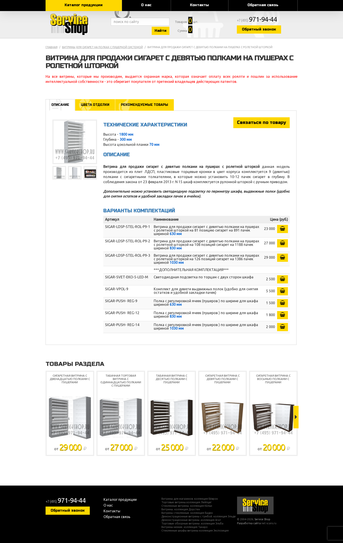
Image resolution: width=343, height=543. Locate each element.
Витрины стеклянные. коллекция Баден (187, 513)
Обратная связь (262, 5)
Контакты (199, 5)
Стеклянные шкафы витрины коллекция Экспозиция (195, 530)
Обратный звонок (259, 29)
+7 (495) (257, 20)
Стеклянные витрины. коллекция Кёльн (186, 506)
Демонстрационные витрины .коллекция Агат (191, 520)
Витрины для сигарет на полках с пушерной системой (102, 47)
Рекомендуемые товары (144, 105)
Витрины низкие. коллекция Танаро (184, 527)
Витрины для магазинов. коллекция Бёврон (189, 498)
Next (296, 417)
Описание (60, 105)
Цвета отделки (95, 105)
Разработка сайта (249, 523)
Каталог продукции (84, 5)
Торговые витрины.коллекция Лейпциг (186, 502)
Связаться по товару (261, 122)
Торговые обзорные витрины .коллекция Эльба (192, 523)
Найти (161, 30)
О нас (146, 5)
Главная (51, 47)
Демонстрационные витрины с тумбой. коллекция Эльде (198, 516)
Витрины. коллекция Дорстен (180, 509)
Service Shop (77, 24)
